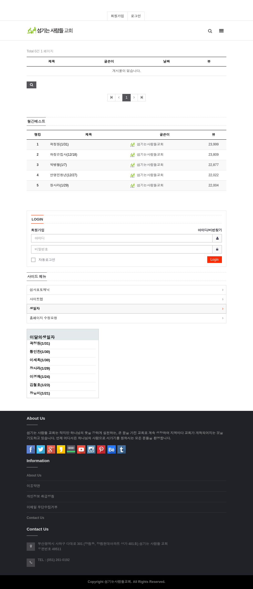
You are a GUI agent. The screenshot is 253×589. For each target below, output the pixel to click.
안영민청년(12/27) (63, 175)
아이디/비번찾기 (210, 230)
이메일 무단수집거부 (42, 507)
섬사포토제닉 (40, 290)
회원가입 (117, 16)
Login (215, 260)
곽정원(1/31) (59, 144)
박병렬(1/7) (58, 165)
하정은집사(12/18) (63, 155)
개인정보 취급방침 (40, 496)
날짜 (166, 61)
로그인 (136, 16)
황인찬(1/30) (40, 352)
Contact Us (35, 518)
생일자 (35, 309)
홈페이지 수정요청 (43, 318)
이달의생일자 (42, 337)
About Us (34, 475)
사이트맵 (36, 299)
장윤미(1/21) (40, 393)
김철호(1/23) (40, 385)
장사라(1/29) (59, 185)
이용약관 (33, 486)
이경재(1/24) (40, 377)
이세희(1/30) (40, 360)
